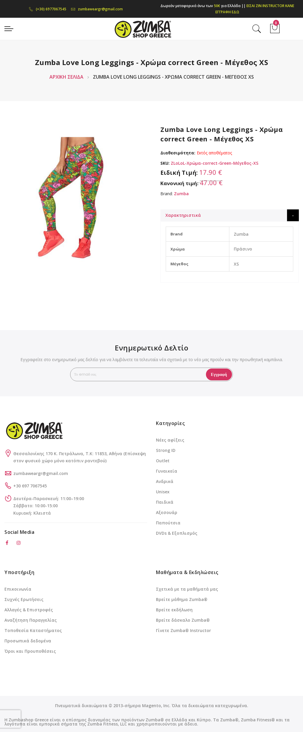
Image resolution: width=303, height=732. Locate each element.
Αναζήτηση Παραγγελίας (30, 620)
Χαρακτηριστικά (183, 215)
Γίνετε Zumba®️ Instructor (183, 630)
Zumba (181, 193)
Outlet (163, 460)
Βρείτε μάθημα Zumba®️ (181, 599)
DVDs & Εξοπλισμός (176, 533)
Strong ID (165, 450)
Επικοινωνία (17, 589)
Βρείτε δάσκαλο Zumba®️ (183, 620)
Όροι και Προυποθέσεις (30, 651)
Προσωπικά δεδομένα (27, 641)
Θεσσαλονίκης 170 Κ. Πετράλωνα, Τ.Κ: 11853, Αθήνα (68, 453)
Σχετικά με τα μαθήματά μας (187, 589)
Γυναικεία (166, 471)
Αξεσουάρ (166, 512)
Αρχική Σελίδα (66, 77)
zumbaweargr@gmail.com (97, 9)
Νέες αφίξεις (170, 440)
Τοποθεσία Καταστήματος (33, 630)
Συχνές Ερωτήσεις (23, 599)
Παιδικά (164, 502)
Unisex (163, 492)
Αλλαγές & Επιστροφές (28, 610)
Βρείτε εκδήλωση (174, 610)
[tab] (229, 215)
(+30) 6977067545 (47, 9)
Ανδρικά (164, 481)
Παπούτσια (168, 523)
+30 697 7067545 (30, 486)
